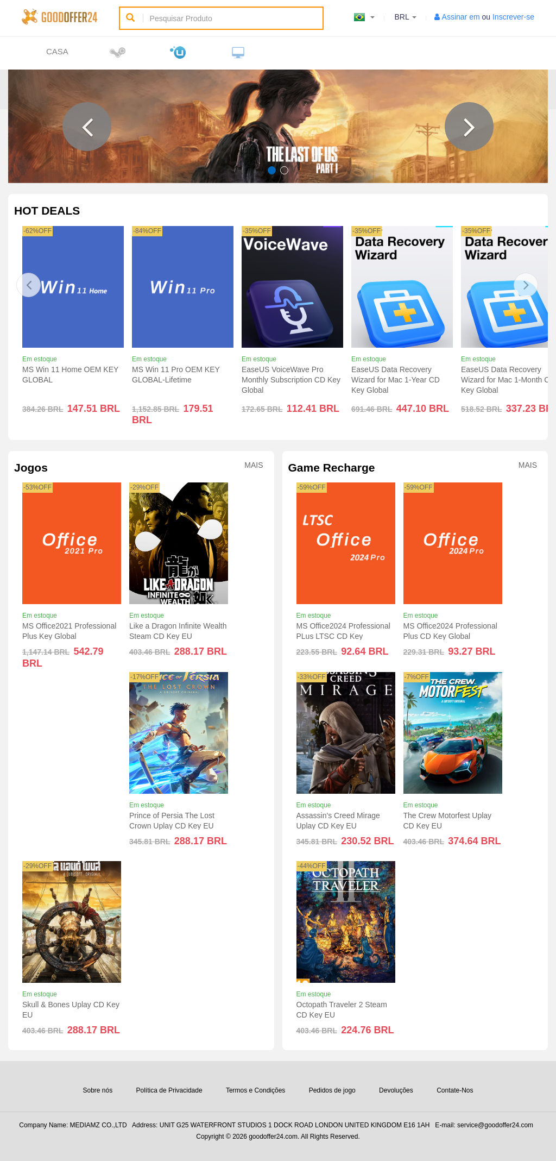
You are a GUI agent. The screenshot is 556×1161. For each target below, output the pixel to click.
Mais (253, 465)
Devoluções (396, 1090)
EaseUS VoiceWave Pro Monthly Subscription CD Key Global (291, 379)
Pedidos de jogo (332, 1090)
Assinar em (461, 16)
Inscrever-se (513, 16)
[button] (86, 126)
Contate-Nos (455, 1090)
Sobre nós (97, 1090)
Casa (57, 51)
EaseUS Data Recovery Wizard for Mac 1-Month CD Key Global (508, 379)
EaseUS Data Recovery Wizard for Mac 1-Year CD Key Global (395, 379)
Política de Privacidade (169, 1090)
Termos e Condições (255, 1090)
